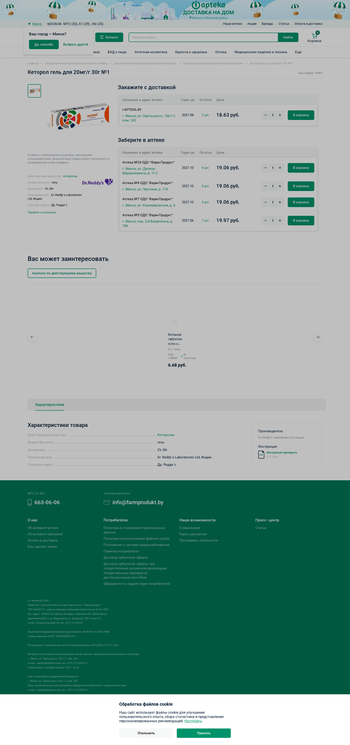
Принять (203, 733)
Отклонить (146, 733)
